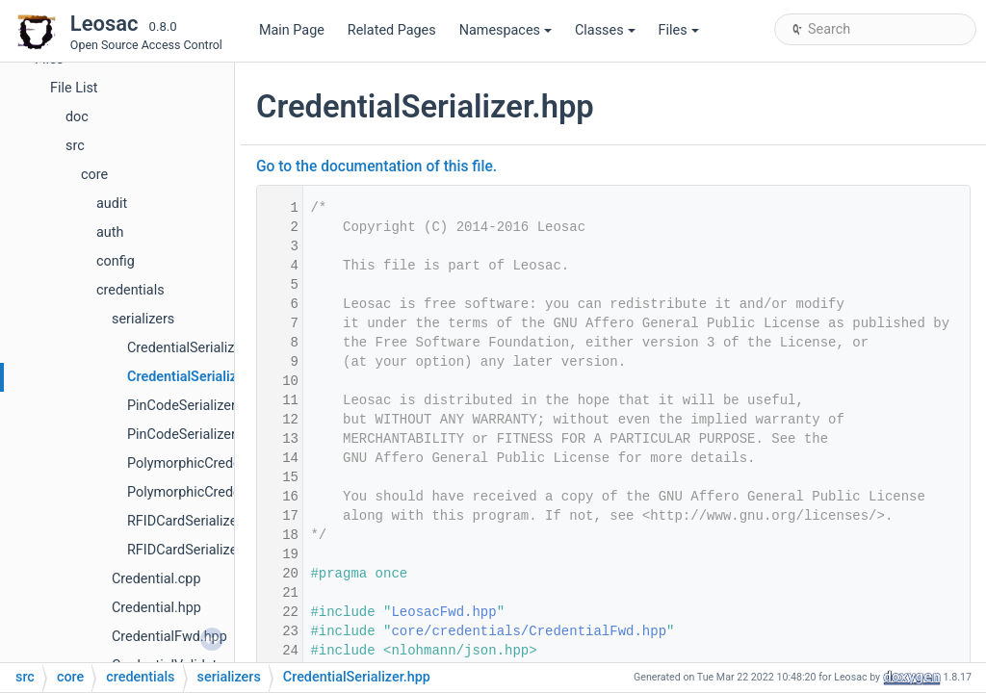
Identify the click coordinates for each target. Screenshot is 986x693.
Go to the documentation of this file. (376, 166)
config (115, 261)
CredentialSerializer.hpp (201, 377)
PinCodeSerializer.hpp (194, 434)
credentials (130, 290)
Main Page (291, 30)
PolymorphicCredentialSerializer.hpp (238, 492)
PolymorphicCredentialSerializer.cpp (238, 463)
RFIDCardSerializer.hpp (197, 550)
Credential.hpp (156, 608)
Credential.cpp (156, 579)
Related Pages (392, 30)
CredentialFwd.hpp (169, 637)
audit (111, 203)
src (75, 146)
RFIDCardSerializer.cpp (197, 521)
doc (77, 117)
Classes (605, 30)
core (94, 175)
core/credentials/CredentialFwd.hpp (528, 631)
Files (679, 30)
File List (74, 88)
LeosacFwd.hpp (443, 612)
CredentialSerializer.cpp (199, 348)
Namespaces (505, 30)
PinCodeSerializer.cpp (194, 406)
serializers (143, 319)
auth (109, 232)
